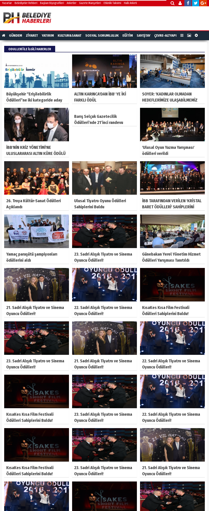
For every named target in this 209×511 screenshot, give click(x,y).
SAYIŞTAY (143, 35)
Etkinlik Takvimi (112, 3)
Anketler (71, 3)
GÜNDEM (15, 35)
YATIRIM (48, 35)
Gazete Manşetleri (90, 3)
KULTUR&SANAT (70, 35)
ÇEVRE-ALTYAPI (165, 35)
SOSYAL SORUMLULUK (102, 35)
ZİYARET (32, 35)
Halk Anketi (130, 3)
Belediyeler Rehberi (26, 3)
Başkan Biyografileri (52, 3)
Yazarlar (7, 3)
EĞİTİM (127, 35)
